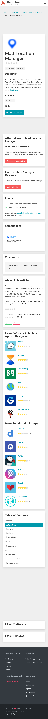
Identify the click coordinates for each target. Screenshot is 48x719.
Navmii (20, 382)
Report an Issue (11, 681)
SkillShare (22, 496)
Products (9, 662)
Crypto (8, 666)
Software (14, 12)
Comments (10, 555)
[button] (45, 3)
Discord (8, 670)
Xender (21, 355)
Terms (7, 714)
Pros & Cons (11, 537)
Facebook (30, 692)
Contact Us (29, 685)
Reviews (9, 529)
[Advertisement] (24, 25)
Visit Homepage (16, 112)
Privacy (15, 714)
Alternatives (11, 525)
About (27, 681)
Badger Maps (23, 409)
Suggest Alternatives (33, 662)
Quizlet (21, 442)
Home (5, 12)
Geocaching (23, 369)
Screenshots (11, 546)
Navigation (39, 12)
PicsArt (21, 469)
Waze (20, 341)
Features (9, 533)
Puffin (20, 456)
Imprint (28, 688)
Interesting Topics (13, 563)
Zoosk (20, 483)
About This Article (13, 559)
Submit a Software (32, 659)
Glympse (22, 396)
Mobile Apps (27, 12)
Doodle (21, 429)
